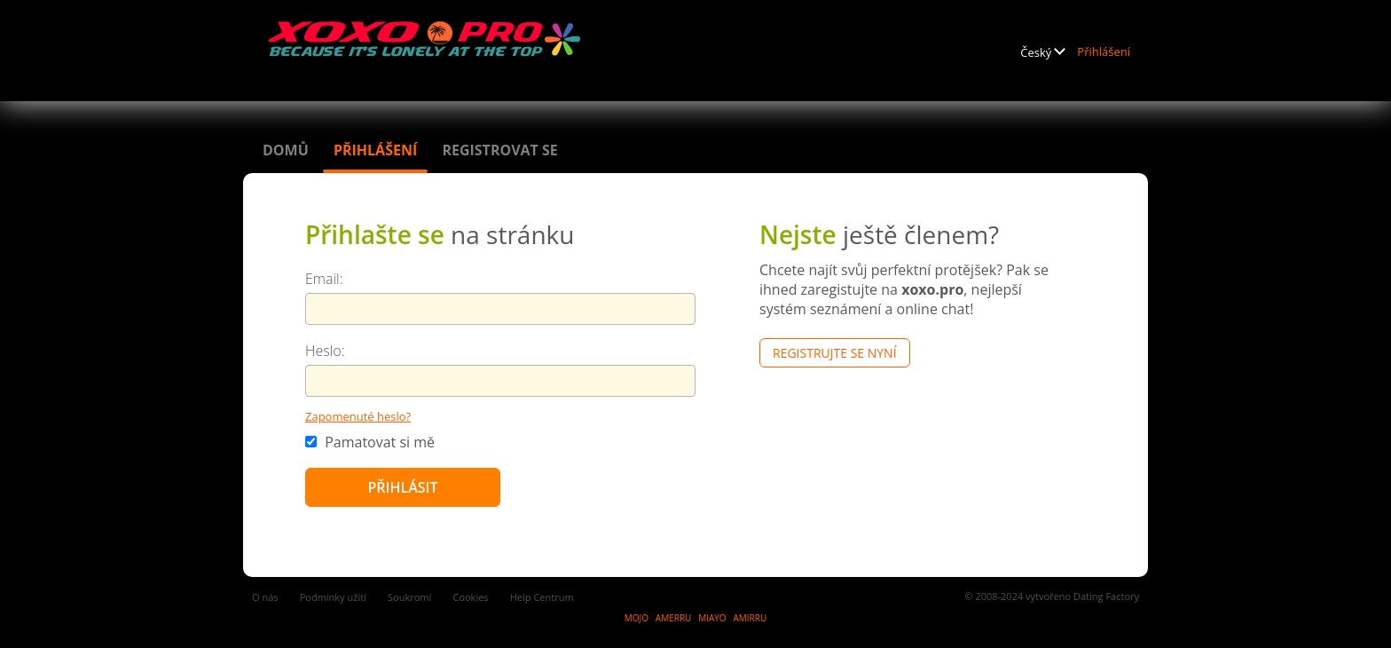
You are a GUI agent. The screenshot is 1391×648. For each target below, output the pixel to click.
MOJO (636, 618)
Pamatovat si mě (370, 442)
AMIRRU (749, 618)
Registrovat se (499, 150)
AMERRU (674, 618)
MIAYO (712, 618)
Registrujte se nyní (835, 352)
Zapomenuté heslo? (358, 416)
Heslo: (325, 350)
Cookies (470, 597)
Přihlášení (1103, 51)
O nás (265, 597)
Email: (324, 278)
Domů (286, 150)
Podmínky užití (333, 597)
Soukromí (409, 597)
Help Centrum (542, 597)
